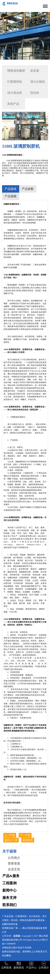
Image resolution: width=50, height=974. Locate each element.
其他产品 (13, 103)
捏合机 (34, 92)
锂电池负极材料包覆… (13, 72)
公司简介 (14, 858)
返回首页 (28, 840)
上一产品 (10, 835)
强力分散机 (37, 81)
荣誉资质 (14, 863)
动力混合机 (14, 92)
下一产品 (25, 835)
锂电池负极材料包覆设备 (32, 920)
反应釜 (34, 70)
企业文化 (14, 869)
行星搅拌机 (14, 81)
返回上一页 (11, 840)
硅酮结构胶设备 (10, 924)
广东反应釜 (7, 916)
